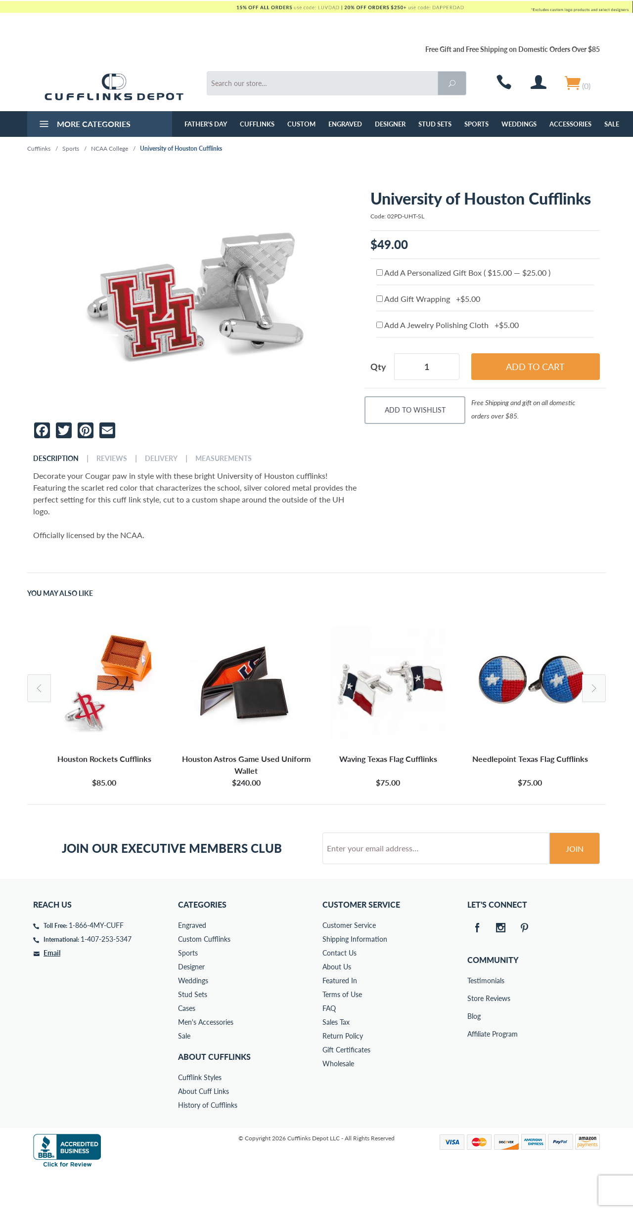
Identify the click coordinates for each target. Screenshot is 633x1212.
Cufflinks (257, 124)
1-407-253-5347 (106, 976)
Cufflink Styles (200, 1115)
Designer (390, 124)
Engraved (345, 124)
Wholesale (338, 1101)
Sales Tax (336, 1059)
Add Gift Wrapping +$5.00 (428, 298)
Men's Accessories (205, 1059)
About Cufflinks (214, 1094)
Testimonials (474, 1018)
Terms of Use (342, 1032)
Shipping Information (354, 976)
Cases (186, 1046)
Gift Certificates (346, 1087)
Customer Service (349, 963)
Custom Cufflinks (204, 976)
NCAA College (109, 148)
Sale (611, 124)
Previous (39, 688)
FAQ (329, 1046)
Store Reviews (474, 1036)
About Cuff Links (203, 1129)
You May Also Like (60, 593)
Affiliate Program (474, 1071)
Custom (301, 124)
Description (56, 458)
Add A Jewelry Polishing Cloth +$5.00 (447, 325)
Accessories (570, 124)
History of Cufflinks (207, 1142)
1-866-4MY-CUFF (96, 963)
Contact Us (339, 990)
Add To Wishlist (415, 410)
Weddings (519, 124)
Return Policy (342, 1073)
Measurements (223, 458)
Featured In (339, 1018)
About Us (336, 1004)
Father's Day (205, 124)
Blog (474, 1053)
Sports (476, 124)
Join (575, 886)
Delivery (161, 458)
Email (52, 990)
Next (594, 688)
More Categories (84, 125)
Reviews (111, 458)
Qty (378, 366)
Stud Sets (435, 124)
